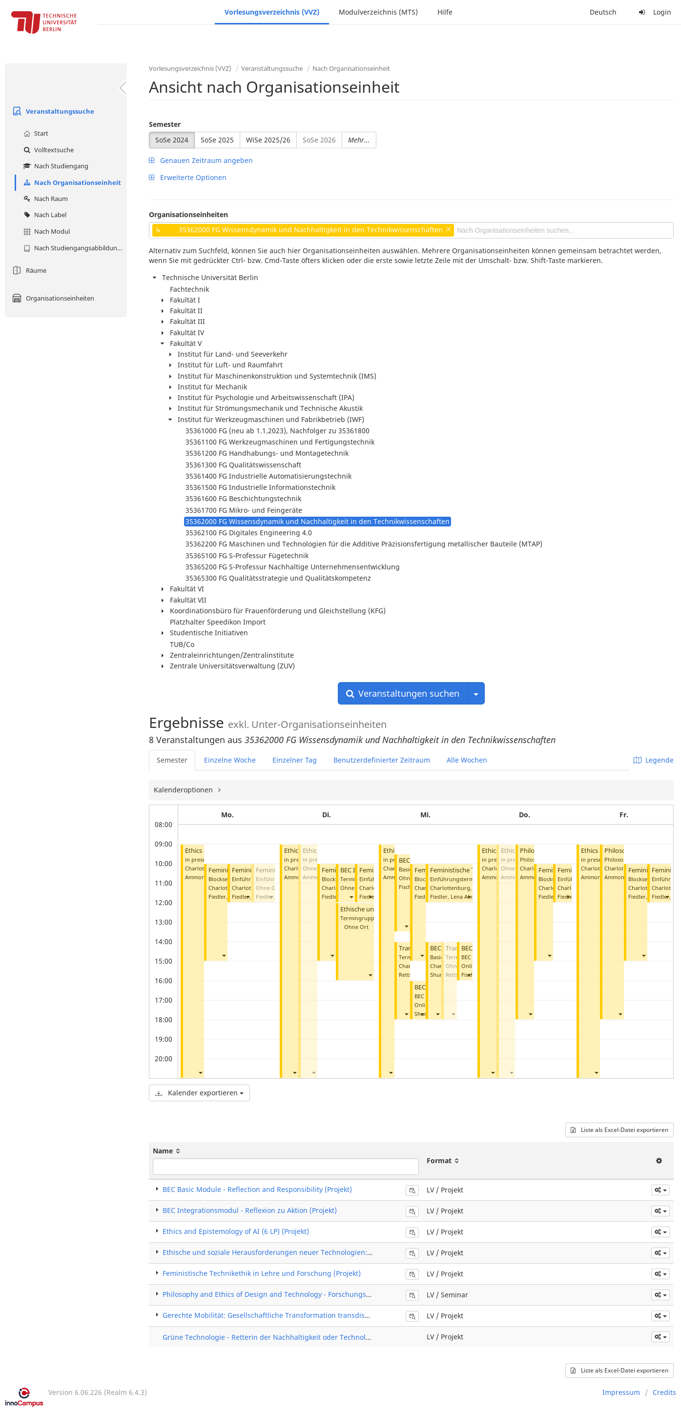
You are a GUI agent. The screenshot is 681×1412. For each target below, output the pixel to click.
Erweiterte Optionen (188, 177)
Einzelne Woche (230, 760)
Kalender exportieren (199, 1092)
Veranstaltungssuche (52, 111)
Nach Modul (45, 231)
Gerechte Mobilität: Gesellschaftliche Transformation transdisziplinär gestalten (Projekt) (307, 1315)
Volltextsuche (47, 149)
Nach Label (43, 214)
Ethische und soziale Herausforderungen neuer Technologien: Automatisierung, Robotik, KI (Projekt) (328, 1252)
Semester (165, 124)
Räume (28, 270)
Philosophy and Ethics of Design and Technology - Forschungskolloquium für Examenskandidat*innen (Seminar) (347, 1294)
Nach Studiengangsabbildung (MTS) (74, 247)
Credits (664, 1392)
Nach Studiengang (54, 165)
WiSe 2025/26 (268, 139)
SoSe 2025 (217, 139)
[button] (200, 1072)
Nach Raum (44, 198)
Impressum (621, 1392)
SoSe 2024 (171, 139)
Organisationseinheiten (52, 298)
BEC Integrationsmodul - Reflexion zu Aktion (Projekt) (250, 1210)
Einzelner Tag (294, 760)
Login (653, 12)
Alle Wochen (467, 760)
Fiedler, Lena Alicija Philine (464, 896)
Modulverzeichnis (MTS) (378, 12)
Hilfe (445, 12)
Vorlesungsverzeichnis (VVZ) (272, 12)
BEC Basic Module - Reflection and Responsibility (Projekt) (257, 1189)
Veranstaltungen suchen (402, 693)
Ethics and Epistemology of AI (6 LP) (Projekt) (236, 1231)
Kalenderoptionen (184, 789)
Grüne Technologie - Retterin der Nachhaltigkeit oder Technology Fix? (277, 1337)
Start (34, 133)
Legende (654, 760)
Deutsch (603, 12)
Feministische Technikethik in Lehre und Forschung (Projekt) (262, 1273)
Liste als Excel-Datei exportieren (619, 1130)
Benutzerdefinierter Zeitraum (381, 760)
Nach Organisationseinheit (71, 182)
